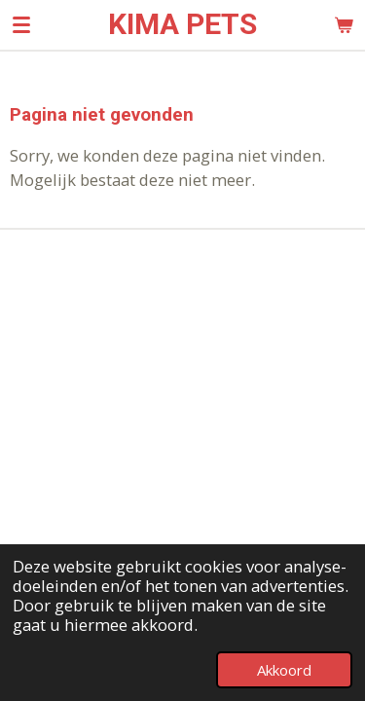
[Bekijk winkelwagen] (343, 24)
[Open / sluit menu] (21, 24)
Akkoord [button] (284, 670)
